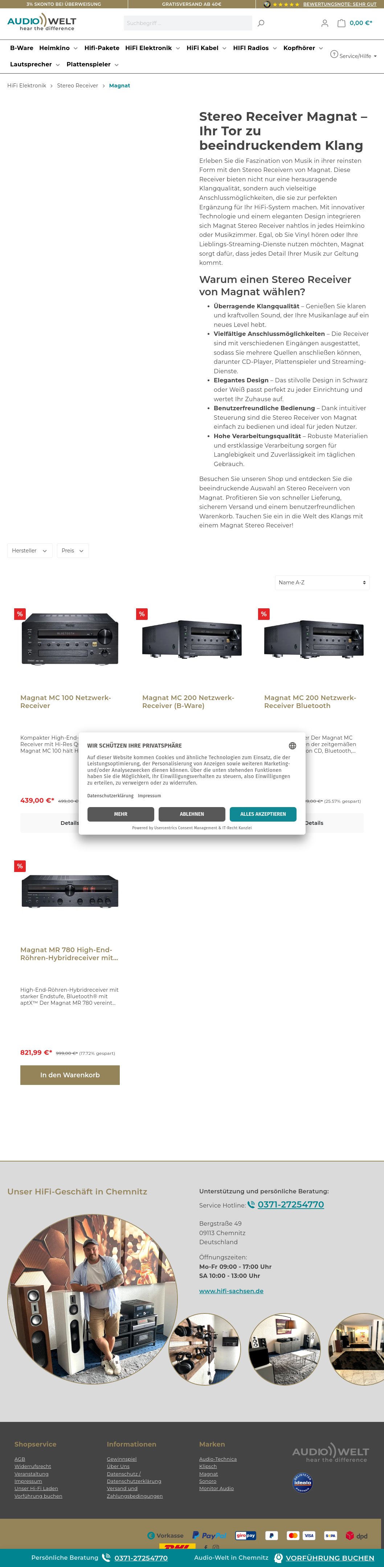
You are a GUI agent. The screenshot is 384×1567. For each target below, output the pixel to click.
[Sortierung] (322, 582)
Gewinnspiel (122, 1459)
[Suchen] (260, 23)
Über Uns (118, 1466)
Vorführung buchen (38, 1496)
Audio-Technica (218, 1459)
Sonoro (207, 1481)
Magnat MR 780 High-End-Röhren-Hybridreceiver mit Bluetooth (66, 954)
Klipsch (208, 1466)
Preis (73, 550)
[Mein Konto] (324, 23)
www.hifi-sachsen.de (231, 1291)
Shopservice (36, 1444)
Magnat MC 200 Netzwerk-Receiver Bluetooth (310, 702)
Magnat (208, 1474)
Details (70, 823)
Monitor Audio (216, 1488)
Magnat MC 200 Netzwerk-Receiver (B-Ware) (188, 702)
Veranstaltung (32, 1474)
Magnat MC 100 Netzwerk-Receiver (65, 702)
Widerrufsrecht (33, 1466)
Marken (212, 1444)
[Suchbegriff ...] (188, 23)
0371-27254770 (291, 1204)
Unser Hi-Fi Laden (36, 1488)
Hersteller (30, 550)
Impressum (28, 1481)
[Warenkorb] (355, 23)
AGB (20, 1459)
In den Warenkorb (70, 1075)
